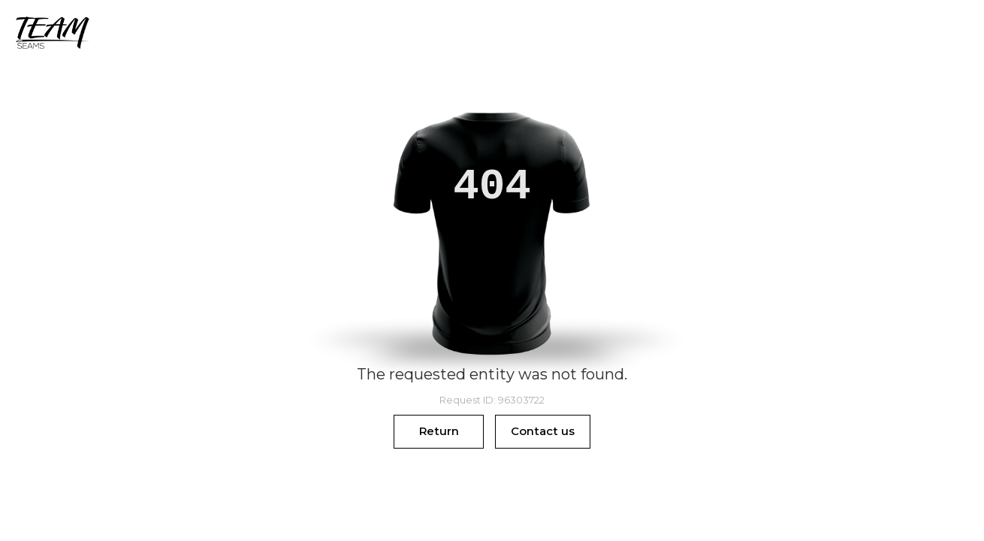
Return (439, 431)
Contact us (543, 431)
